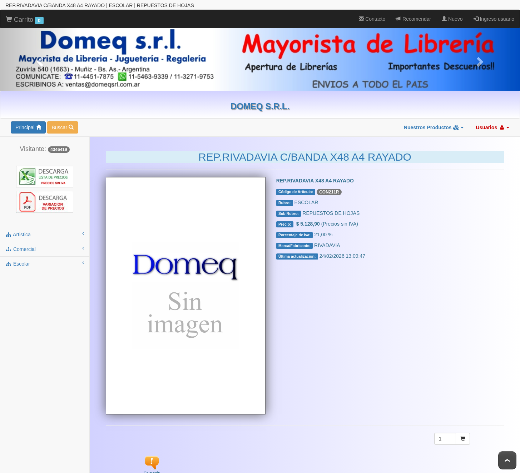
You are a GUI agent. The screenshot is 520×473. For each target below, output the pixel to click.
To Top (507, 460)
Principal (28, 127)
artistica (44, 234)
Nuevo (452, 19)
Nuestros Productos (434, 127)
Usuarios (492, 127)
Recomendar (413, 19)
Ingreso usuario (494, 19)
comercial (44, 249)
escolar (44, 263)
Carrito (25, 20)
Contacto (372, 19)
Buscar (62, 127)
